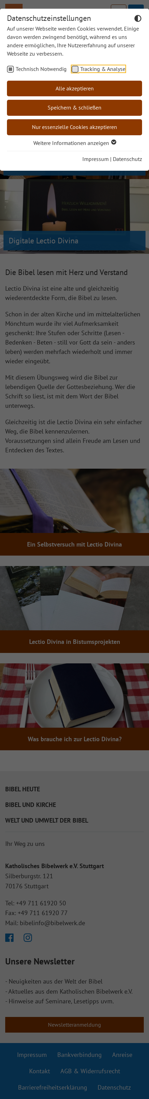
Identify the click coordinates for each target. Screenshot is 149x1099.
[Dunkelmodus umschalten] (138, 19)
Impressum (95, 158)
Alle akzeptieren (75, 88)
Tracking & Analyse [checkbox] (102, 68)
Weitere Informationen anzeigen (74, 142)
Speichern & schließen (74, 107)
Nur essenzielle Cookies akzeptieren (74, 126)
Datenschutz (127, 158)
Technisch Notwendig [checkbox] (41, 68)
